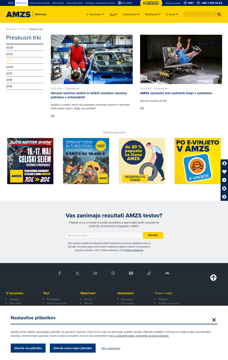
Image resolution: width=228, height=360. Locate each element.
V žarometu (14, 293)
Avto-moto (15, 303)
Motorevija (12, 29)
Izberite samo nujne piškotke (73, 348)
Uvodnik (14, 299)
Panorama (127, 299)
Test (24, 29)
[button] (219, 14)
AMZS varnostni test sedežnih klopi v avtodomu (176, 93)
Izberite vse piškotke (28, 348)
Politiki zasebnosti (134, 250)
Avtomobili (126, 293)
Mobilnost (87, 293)
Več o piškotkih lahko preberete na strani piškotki (139, 336)
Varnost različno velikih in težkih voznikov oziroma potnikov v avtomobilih (89, 95)
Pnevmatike (53, 299)
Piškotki (163, 299)
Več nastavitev (111, 348)
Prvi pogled (127, 303)
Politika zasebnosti (169, 303)
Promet (88, 299)
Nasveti (88, 303)
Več (53, 116)
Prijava (153, 235)
